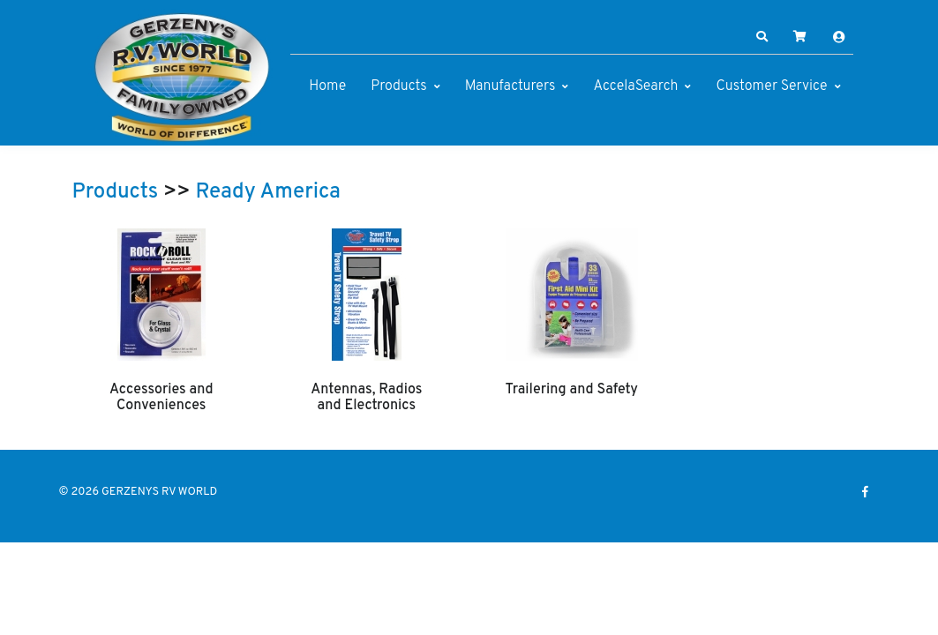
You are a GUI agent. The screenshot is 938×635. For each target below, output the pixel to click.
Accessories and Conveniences (161, 398)
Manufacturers (510, 86)
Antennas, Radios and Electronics (366, 398)
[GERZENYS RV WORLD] (182, 77)
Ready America (268, 192)
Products (398, 86)
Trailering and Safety (572, 390)
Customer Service (771, 86)
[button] (761, 37)
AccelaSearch (635, 86)
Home (327, 86)
